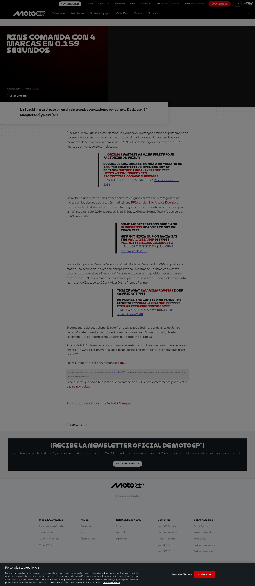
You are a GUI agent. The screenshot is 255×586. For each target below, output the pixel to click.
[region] (127, 574)
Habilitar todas (204, 574)
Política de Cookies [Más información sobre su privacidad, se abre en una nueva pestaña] (111, 583)
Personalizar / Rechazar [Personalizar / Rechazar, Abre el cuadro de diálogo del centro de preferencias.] (182, 574)
